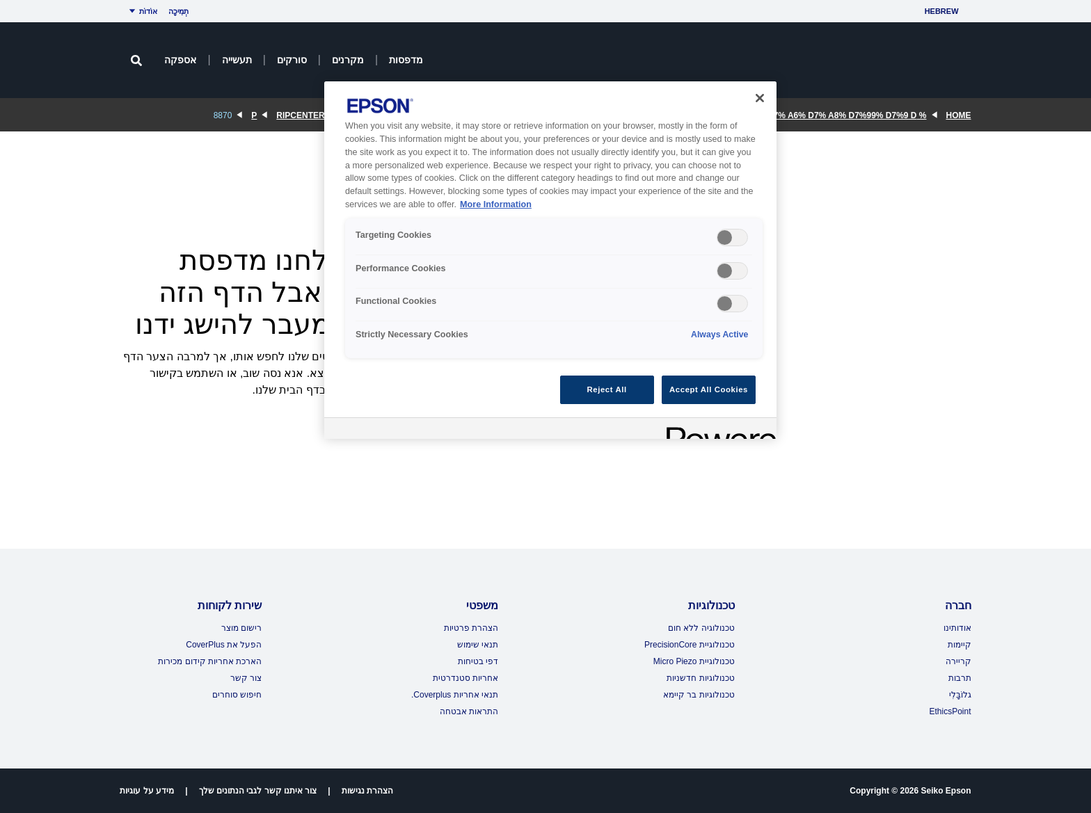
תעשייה (237, 60)
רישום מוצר (241, 628)
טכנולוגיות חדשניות (700, 678)
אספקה (180, 60)
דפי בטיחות (478, 661)
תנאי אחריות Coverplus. (454, 695)
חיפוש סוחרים (237, 695)
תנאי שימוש (477, 645)
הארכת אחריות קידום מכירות (210, 661)
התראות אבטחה (469, 711)
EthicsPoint (950, 711)
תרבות (959, 678)
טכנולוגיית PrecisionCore (689, 645)
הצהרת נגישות (367, 791)
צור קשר (246, 678)
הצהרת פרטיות (471, 628)
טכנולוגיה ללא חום (701, 628)
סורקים (292, 60)
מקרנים (348, 60)
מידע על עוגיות (147, 791)
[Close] (759, 98)
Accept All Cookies (708, 389)
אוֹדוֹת (141, 11)
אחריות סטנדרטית (465, 678)
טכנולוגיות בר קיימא (699, 695)
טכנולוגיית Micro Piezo (694, 661)
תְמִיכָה (178, 11)
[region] (550, 260)
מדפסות (406, 60)
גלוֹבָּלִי (960, 695)
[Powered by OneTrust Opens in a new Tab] (717, 430)
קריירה (958, 661)
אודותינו (957, 628)
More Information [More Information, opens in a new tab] (496, 204)
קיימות (959, 645)
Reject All (607, 389)
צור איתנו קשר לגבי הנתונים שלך (258, 791)
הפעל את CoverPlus (224, 645)
